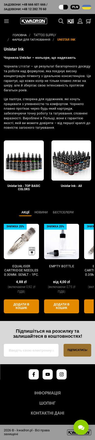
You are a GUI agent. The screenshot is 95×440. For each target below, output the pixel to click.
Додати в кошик (21, 306)
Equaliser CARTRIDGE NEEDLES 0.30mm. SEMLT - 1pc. (21, 270)
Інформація (47, 393)
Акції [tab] (25, 212)
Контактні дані (47, 413)
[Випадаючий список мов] (86, 7)
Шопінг (47, 403)
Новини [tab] (41, 212)
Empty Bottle (61, 266)
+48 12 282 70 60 (34, 9)
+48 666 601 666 (34, 4)
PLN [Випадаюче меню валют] (75, 7)
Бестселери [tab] (63, 212)
